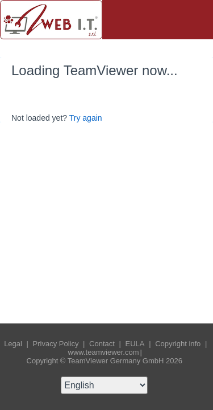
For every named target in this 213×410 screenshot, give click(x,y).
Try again (85, 117)
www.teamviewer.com (103, 352)
